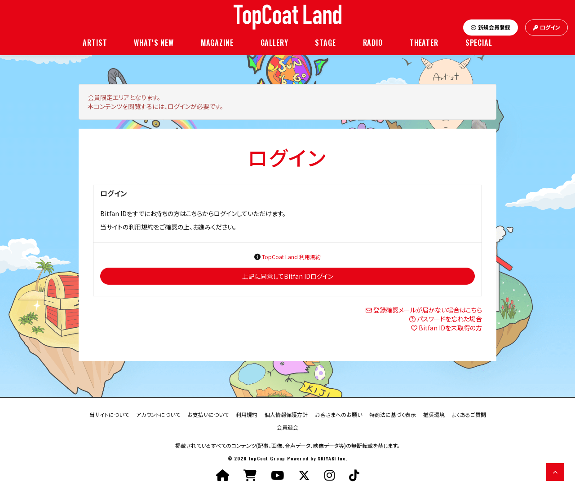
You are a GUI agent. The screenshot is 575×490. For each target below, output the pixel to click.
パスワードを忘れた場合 (449, 318)
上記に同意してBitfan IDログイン (287, 276)
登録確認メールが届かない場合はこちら (427, 309)
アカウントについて (158, 414)
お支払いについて (208, 414)
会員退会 (287, 426)
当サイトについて (109, 414)
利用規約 (246, 414)
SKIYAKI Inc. (332, 458)
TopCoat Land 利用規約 (291, 256)
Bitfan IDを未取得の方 (450, 327)
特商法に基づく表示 (392, 414)
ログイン (546, 27)
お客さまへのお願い (338, 414)
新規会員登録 (490, 27)
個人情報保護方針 (286, 414)
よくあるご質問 (469, 414)
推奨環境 (434, 414)
